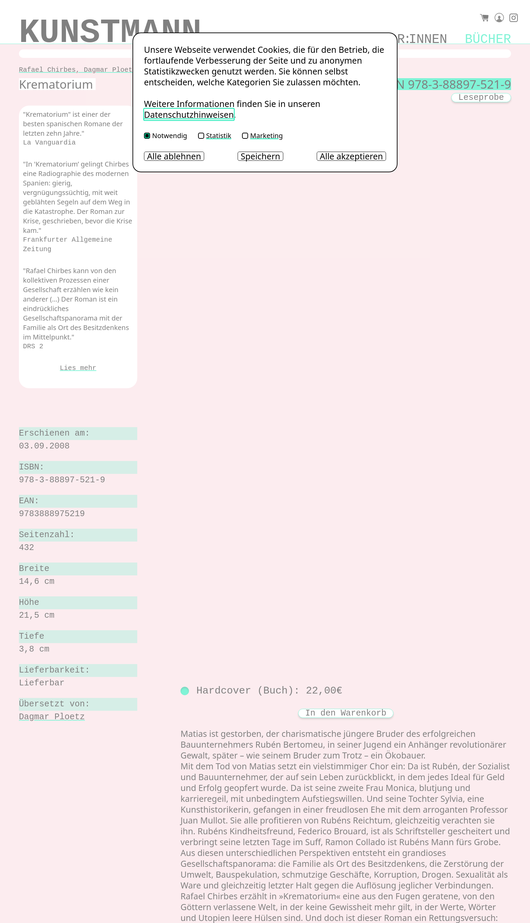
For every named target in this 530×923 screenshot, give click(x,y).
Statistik (214, 135)
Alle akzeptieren (351, 156)
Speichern (260, 156)
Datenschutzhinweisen (189, 114)
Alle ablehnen (174, 156)
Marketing (262, 135)
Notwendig (165, 135)
